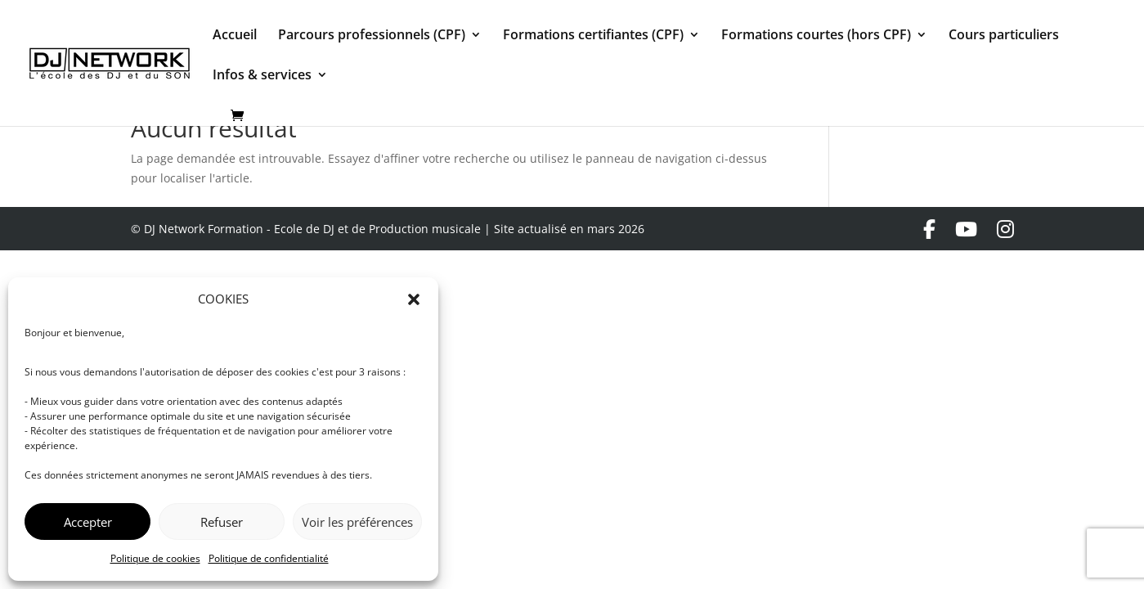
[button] (414, 299)
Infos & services (262, 76)
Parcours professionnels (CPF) (371, 36)
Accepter (88, 522)
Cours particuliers (1004, 36)
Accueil (235, 36)
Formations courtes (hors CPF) (816, 36)
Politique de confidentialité (269, 558)
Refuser (221, 522)
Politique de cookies (155, 558)
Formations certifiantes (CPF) (593, 36)
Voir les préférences (357, 522)
